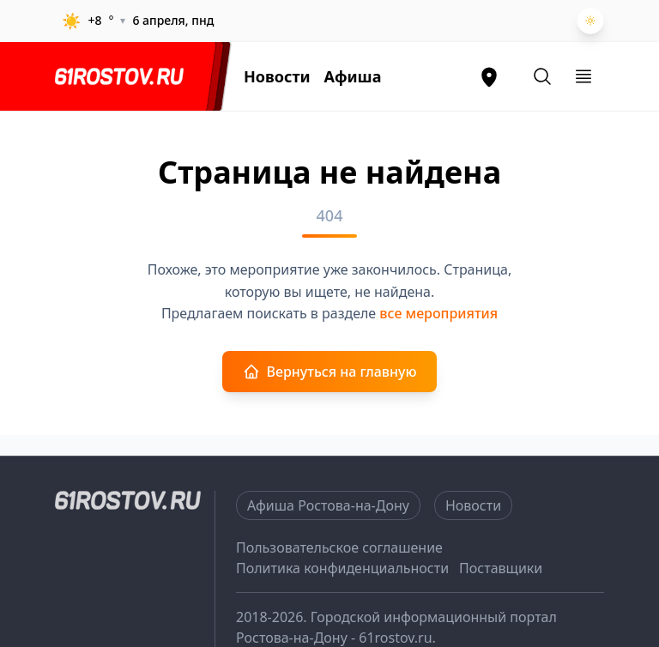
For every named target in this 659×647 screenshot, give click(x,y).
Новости (277, 76)
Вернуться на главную (330, 371)
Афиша (353, 76)
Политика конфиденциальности (342, 568)
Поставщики (500, 568)
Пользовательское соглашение (339, 547)
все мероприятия (438, 313)
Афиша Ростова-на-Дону (328, 505)
